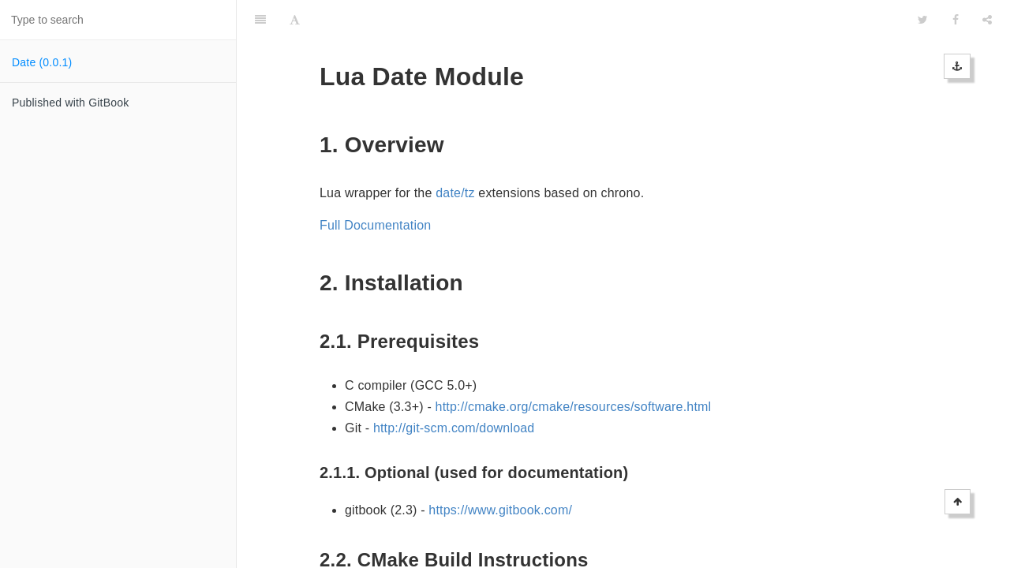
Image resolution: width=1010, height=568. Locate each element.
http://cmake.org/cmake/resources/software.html (574, 367)
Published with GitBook (70, 102)
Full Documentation (375, 185)
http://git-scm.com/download (454, 388)
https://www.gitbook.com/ (500, 470)
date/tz (455, 153)
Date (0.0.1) (42, 62)
